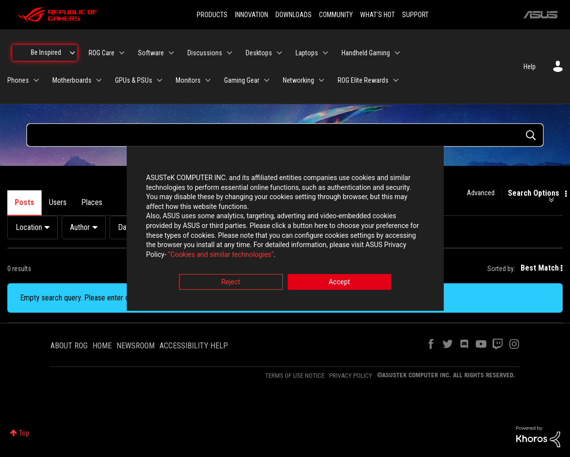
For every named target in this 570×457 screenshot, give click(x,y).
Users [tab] (58, 202)
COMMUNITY (336, 15)
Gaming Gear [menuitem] (241, 80)
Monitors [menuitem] (188, 80)
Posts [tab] (24, 202)
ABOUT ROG (69, 345)
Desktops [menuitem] (259, 53)
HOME (102, 345)
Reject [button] (230, 283)
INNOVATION (251, 15)
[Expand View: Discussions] (229, 53)
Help (530, 66)
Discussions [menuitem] (204, 53)
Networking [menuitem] (298, 80)
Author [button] (80, 227)
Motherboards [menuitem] (71, 80)
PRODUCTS (212, 15)
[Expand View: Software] (171, 53)
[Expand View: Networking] (321, 80)
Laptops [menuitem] (307, 53)
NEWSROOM (135, 345)
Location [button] (29, 227)
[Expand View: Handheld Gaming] (397, 53)
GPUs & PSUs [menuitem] (133, 80)
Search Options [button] (533, 193)
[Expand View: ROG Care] (122, 53)
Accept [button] (339, 283)
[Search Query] (285, 135)
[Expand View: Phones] (36, 80)
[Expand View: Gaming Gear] (267, 80)
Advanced (481, 193)
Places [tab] (91, 202)
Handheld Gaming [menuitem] (366, 53)
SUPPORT (415, 15)
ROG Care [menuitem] (101, 53)
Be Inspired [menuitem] (46, 52)
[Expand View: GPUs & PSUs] (159, 80)
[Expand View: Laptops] (325, 53)
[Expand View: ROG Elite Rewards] (396, 80)
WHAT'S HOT (377, 15)
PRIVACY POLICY (350, 375)
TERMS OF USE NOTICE (294, 375)
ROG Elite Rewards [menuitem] (363, 80)
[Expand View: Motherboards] (99, 80)
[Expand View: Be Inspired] (72, 53)
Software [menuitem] (151, 53)
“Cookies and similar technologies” (221, 255)
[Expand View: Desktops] (279, 53)
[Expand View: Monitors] (208, 80)
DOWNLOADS (293, 15)
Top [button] (24, 433)
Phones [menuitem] (18, 80)
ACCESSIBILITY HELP (194, 345)
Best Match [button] (540, 268)
